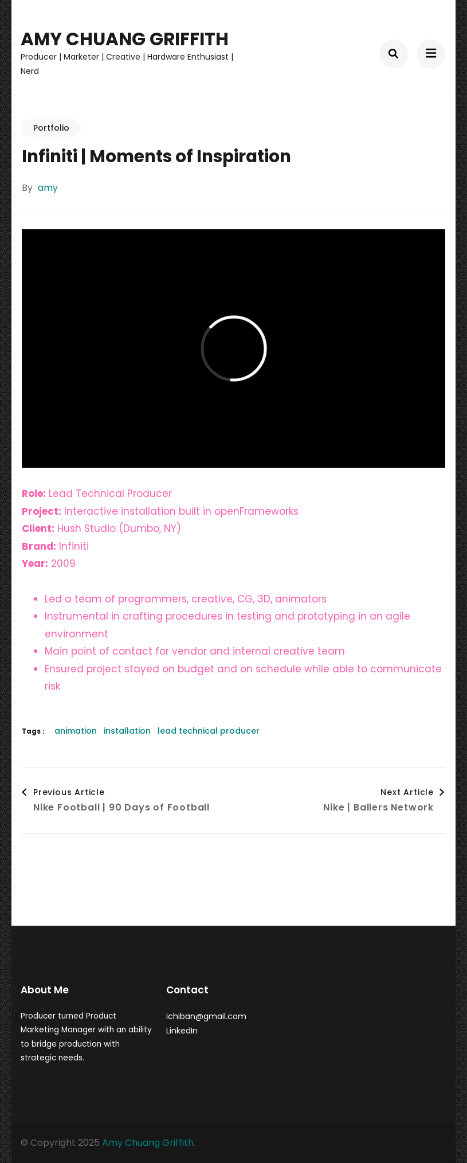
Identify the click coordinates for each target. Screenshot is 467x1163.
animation (75, 731)
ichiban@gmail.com (206, 1016)
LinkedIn (182, 1030)
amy (48, 187)
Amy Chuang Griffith (125, 39)
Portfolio (51, 128)
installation (127, 731)
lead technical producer (209, 731)
